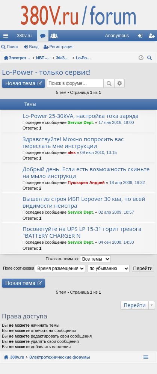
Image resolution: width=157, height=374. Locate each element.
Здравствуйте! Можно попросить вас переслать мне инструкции (73, 142)
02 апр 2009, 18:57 (116, 212)
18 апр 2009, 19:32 (127, 182)
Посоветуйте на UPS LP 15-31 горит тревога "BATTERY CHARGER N (82, 232)
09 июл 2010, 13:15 (98, 152)
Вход (34, 46)
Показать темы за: (77, 259)
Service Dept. (81, 122)
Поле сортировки (44, 268)
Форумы (44, 37)
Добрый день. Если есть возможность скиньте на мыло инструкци (86, 172)
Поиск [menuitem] (150, 59)
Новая (20, 83)
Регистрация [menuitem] (153, 37)
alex (71, 152)
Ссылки (7, 37)
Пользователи (55, 37)
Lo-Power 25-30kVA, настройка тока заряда (81, 115)
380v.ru (24, 35)
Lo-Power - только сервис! (46, 72)
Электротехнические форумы (59, 357)
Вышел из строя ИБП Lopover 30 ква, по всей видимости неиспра (84, 202)
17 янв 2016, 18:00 (116, 122)
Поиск (12, 46)
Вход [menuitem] (142, 37)
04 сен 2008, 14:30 (116, 242)
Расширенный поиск (120, 83)
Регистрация (62, 46)
